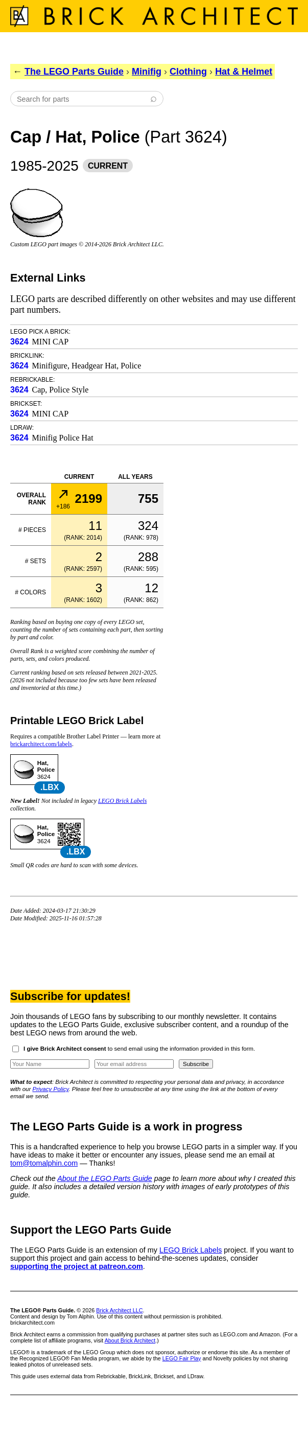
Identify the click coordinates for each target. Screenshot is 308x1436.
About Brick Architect (130, 1340)
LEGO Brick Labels (122, 800)
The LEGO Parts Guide (74, 71)
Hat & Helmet (243, 71)
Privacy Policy (51, 1089)
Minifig (146, 71)
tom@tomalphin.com (44, 1163)
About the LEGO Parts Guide (104, 1178)
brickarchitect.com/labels (41, 744)
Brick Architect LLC (119, 1310)
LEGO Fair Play (181, 1358)
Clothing (188, 71)
